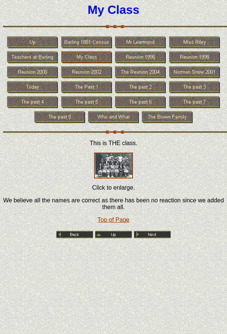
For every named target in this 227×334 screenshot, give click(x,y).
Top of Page (113, 220)
